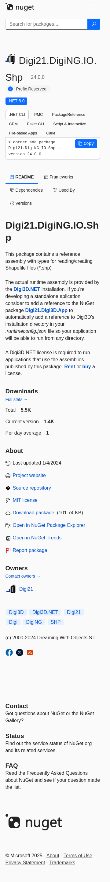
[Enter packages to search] (47, 24)
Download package (33, 512)
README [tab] (22, 177)
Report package (30, 550)
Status (15, 736)
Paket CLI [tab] (35, 124)
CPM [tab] (13, 124)
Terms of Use (78, 855)
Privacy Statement (25, 862)
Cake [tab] (50, 133)
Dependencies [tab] (26, 190)
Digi (13, 622)
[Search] (93, 24)
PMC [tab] (38, 114)
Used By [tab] (64, 190)
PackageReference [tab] (68, 114)
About (52, 855)
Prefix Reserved (31, 88)
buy (86, 366)
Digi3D (16, 612)
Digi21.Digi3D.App (46, 310)
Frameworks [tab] (58, 177)
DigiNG (34, 622)
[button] (86, 143)
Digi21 (26, 589)
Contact (17, 706)
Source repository (32, 488)
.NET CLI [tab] (17, 114)
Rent (69, 366)
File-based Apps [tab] (23, 133)
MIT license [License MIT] (25, 500)
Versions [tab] (21, 203)
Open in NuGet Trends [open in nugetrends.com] (37, 537)
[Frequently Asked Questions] (12, 765)
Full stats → (17, 399)
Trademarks (62, 862)
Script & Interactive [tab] (69, 124)
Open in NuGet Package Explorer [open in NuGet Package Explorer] (49, 525)
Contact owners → (23, 576)
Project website (29, 475)
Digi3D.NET (26, 289)
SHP (56, 622)
